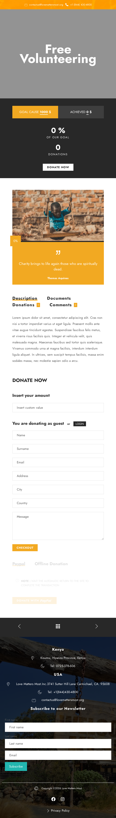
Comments (61, 305)
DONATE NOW (58, 167)
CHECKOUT (25, 548)
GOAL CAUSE (35, 112)
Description (24, 299)
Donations (23, 305)
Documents (59, 298)
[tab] (24, 298)
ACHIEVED (81, 112)
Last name (11, 736)
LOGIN (80, 424)
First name (11, 720)
